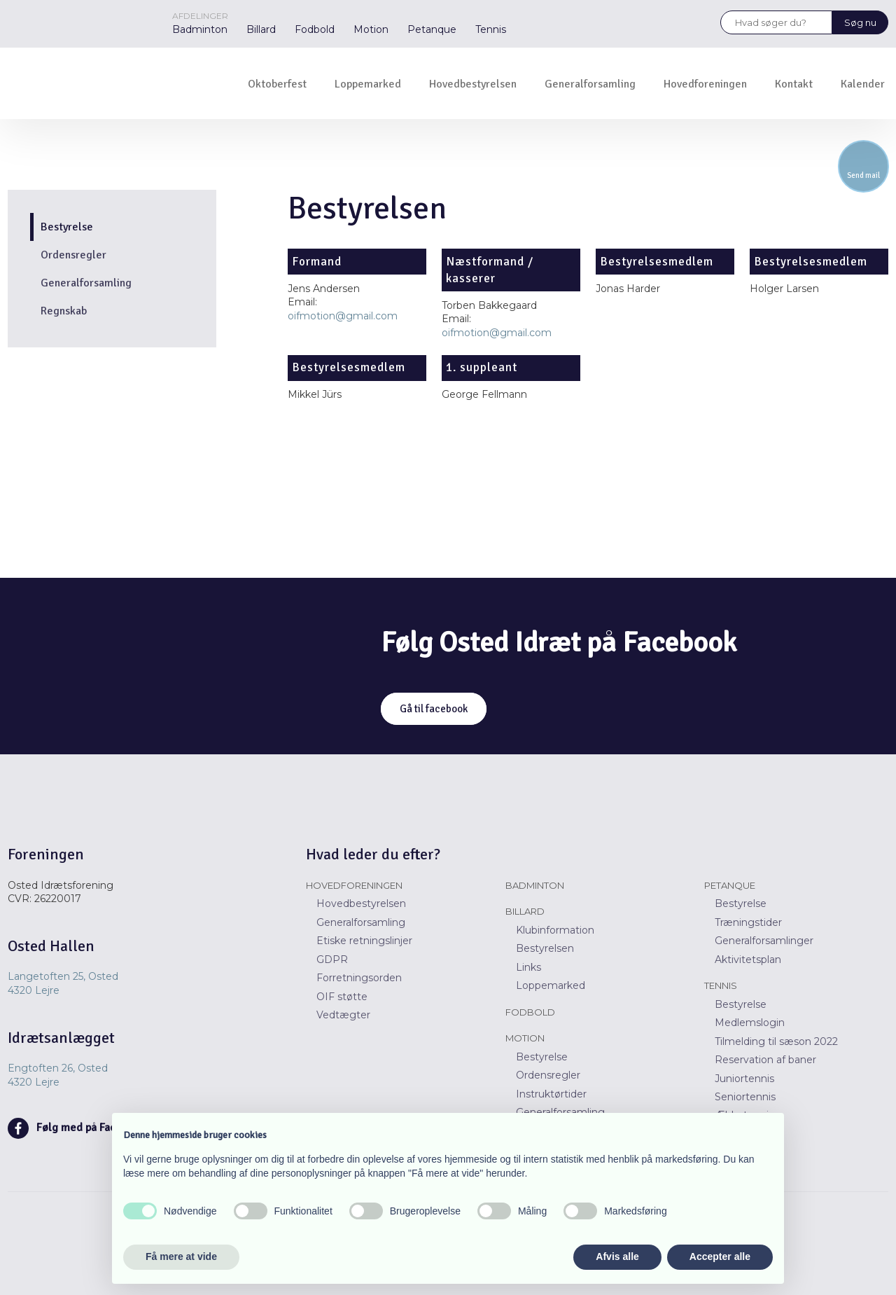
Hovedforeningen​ (354, 885)
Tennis (490, 29)
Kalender (863, 84)
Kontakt (794, 84)
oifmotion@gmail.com (343, 316)
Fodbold (315, 29)
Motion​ (525, 1038)
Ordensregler (73, 255)
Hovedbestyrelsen (473, 84)
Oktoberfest (277, 84)
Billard (261, 29)
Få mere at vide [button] (181, 1256)
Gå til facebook (434, 708)
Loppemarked (368, 84)
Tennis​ (720, 985)
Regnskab (64, 311)
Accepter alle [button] (720, 1256)
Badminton (199, 29)
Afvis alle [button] (617, 1256)
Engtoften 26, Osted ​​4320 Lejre (58, 1075)
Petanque (431, 29)
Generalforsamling (590, 84)
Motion (371, 29)
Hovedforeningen (705, 84)
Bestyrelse (67, 227)
